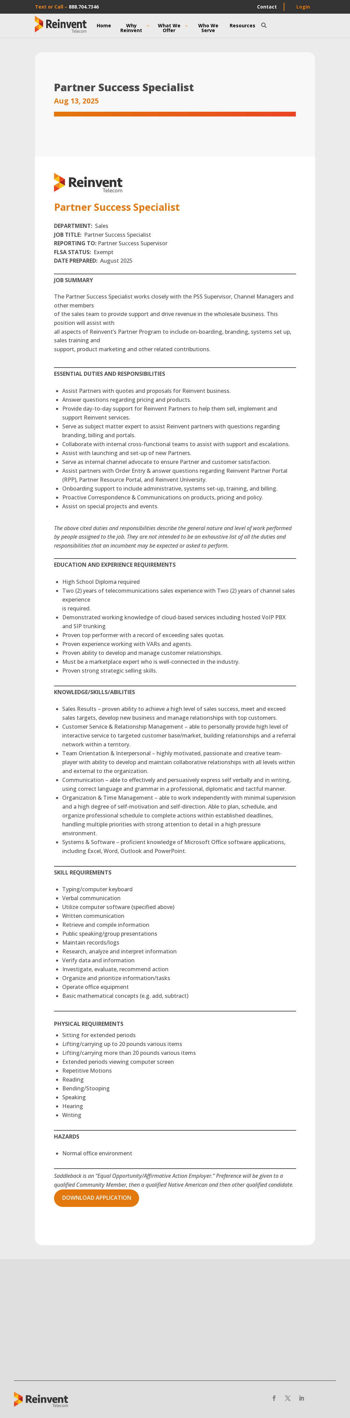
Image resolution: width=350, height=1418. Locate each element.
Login (303, 6)
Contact (267, 6)
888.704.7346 (84, 6)
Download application (96, 1197)
